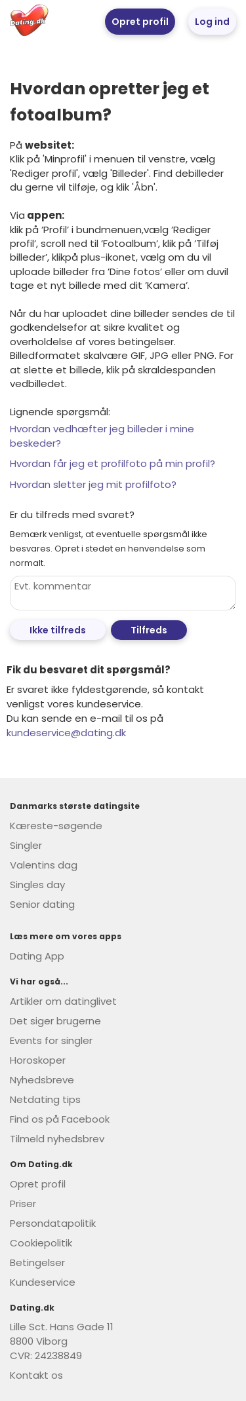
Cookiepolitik (41, 1243)
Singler (26, 845)
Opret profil (140, 21)
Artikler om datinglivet (63, 1001)
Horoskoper (38, 1060)
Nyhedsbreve (42, 1080)
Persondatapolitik (53, 1223)
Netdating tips (45, 1099)
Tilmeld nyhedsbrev (57, 1139)
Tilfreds (149, 630)
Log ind (212, 21)
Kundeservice (42, 1282)
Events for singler (51, 1040)
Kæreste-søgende (56, 825)
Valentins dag (43, 865)
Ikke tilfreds (58, 630)
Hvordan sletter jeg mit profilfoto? (93, 484)
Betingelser (37, 1262)
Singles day (37, 884)
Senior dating (42, 904)
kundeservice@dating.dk (66, 732)
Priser (23, 1203)
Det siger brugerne (55, 1021)
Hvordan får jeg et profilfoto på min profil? (112, 463)
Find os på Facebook (60, 1119)
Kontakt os (36, 1375)
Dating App (37, 956)
